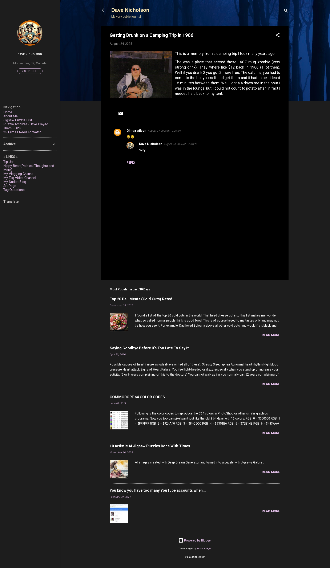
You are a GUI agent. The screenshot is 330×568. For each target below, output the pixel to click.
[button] (277, 36)
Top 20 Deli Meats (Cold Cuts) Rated (141, 299)
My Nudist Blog (14, 182)
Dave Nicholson (130, 10)
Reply (130, 162)
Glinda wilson (136, 130)
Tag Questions (14, 190)
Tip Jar (8, 162)
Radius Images (204, 548)
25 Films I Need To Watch (22, 132)
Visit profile (30, 71)
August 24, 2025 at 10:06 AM (164, 130)
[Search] (286, 11)
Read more (271, 335)
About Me (10, 116)
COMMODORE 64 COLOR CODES (137, 397)
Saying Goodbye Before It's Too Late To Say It (149, 348)
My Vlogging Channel (18, 174)
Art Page (9, 186)
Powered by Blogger (195, 540)
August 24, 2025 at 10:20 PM (180, 144)
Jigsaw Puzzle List (17, 120)
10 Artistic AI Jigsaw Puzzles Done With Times (150, 446)
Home (7, 112)
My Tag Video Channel (19, 178)
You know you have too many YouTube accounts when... (158, 490)
